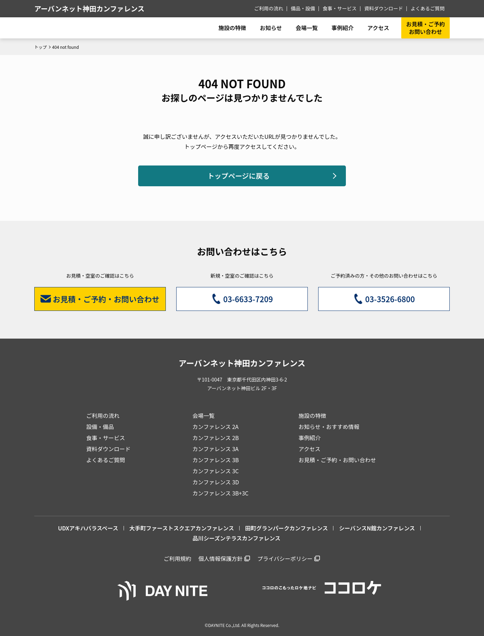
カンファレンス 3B (215, 460)
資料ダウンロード (383, 8)
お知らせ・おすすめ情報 (328, 426)
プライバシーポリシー (285, 558)
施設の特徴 (312, 415)
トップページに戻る (238, 176)
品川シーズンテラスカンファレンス (236, 538)
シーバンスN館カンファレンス (377, 528)
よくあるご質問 (428, 8)
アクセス (309, 449)
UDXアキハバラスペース (88, 528)
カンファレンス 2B (215, 437)
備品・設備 (303, 8)
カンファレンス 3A (215, 449)
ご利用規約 (177, 558)
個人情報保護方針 (220, 558)
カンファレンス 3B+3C (220, 493)
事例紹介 (342, 28)
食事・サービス (340, 8)
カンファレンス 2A (215, 426)
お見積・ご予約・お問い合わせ (337, 460)
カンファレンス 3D (215, 482)
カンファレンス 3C (215, 471)
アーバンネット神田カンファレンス (89, 8)
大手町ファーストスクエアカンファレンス (181, 528)
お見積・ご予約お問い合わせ (425, 28)
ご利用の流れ (268, 8)
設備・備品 (100, 426)
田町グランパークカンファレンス (286, 528)
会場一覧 (203, 415)
